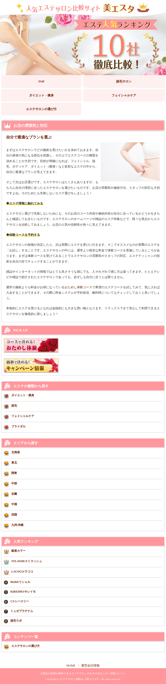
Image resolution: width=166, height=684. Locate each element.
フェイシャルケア (124, 95)
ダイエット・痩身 (41, 95)
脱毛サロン (123, 81)
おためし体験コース (78, 287)
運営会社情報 (90, 665)
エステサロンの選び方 (41, 109)
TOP (41, 81)
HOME (70, 665)
